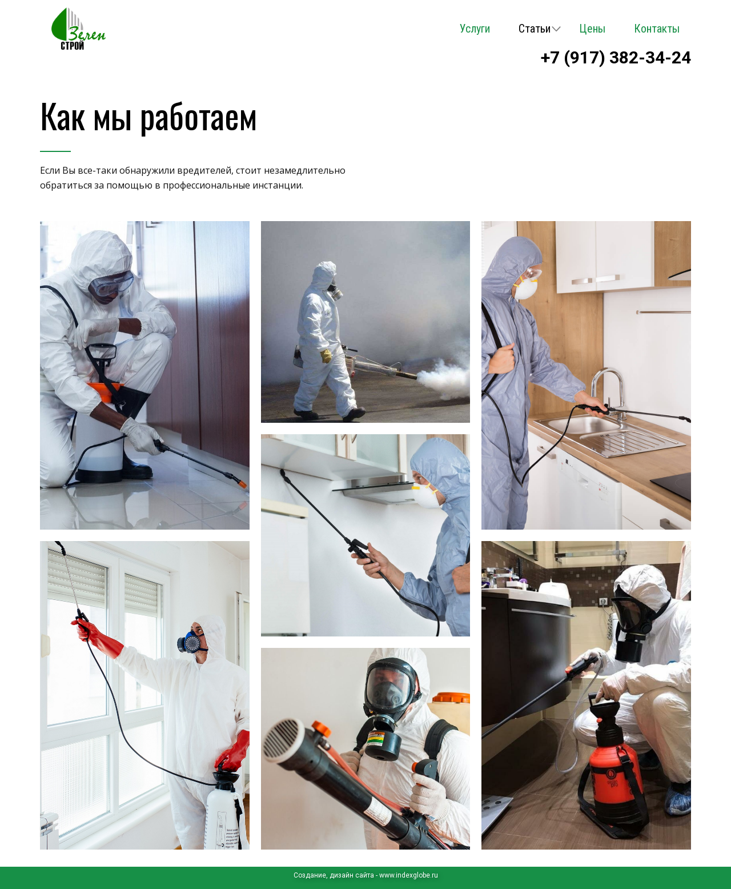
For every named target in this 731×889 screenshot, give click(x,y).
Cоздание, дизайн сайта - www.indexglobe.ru (366, 875)
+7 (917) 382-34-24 (616, 57)
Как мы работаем (148, 114)
